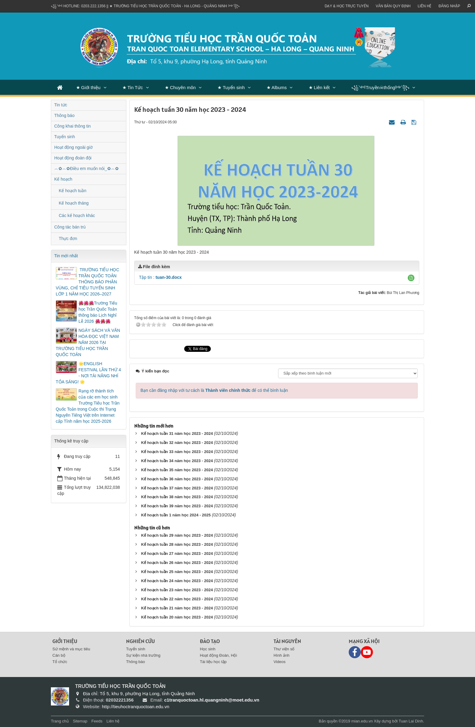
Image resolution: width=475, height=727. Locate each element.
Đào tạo (210, 641)
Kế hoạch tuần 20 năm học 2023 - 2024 (177, 617)
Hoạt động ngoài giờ (73, 147)
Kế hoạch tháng (74, 203)
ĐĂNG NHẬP (449, 6)
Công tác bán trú (70, 227)
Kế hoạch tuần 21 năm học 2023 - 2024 (177, 608)
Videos (280, 661)
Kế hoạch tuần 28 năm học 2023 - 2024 (177, 544)
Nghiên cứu (140, 641)
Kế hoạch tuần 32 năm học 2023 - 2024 (177, 442)
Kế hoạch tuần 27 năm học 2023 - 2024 (177, 553)
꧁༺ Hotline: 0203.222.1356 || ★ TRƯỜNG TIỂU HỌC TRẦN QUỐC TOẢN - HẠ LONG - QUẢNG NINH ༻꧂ (145, 6)
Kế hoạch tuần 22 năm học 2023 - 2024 (177, 599)
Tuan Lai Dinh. (411, 721)
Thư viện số (284, 649)
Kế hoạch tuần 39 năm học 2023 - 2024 (177, 506)
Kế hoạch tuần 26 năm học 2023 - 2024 (177, 562)
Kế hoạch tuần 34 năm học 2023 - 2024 (177, 461)
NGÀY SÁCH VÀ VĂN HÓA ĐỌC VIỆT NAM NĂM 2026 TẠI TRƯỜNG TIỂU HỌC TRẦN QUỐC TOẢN (88, 342)
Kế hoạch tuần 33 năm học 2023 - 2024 (177, 451)
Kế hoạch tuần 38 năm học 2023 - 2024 (177, 497)
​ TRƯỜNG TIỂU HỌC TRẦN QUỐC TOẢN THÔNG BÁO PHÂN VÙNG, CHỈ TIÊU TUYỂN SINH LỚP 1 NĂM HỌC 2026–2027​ (87, 281)
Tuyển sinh (64, 136)
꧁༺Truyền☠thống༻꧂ (380, 87)
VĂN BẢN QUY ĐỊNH (393, 6)
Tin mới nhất (66, 255)
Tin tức (60, 104)
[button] (411, 278)
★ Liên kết (319, 87)
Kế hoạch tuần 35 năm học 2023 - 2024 (177, 470)
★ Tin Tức (132, 87)
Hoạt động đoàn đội (72, 157)
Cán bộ (58, 655)
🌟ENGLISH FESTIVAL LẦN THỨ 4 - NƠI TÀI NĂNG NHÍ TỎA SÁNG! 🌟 (88, 372)
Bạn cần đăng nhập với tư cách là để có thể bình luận (214, 390)
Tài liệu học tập (213, 661)
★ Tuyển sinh (231, 87)
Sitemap (80, 721)
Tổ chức (59, 661)
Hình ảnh (282, 655)
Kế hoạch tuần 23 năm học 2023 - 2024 (177, 590)
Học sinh (207, 649)
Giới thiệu (64, 641)
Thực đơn (68, 238)
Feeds (96, 721)
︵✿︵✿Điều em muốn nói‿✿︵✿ (86, 168)
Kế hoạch (63, 179)
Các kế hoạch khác (77, 215)
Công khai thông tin (72, 126)
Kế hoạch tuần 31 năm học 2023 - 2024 (177, 433)
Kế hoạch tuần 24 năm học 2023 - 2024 (177, 581)
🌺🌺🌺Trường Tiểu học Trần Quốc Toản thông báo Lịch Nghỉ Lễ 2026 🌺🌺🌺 (97, 312)
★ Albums (277, 87)
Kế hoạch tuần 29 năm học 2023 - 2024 (177, 535)
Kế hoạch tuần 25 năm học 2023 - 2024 (177, 571)
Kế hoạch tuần (72, 190)
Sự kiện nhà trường (143, 655)
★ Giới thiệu (88, 87)
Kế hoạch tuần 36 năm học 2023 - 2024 (177, 479)
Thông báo (64, 115)
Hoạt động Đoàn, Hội (218, 655)
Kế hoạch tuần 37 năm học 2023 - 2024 (177, 488)
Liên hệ (425, 6)
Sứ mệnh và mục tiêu (71, 649)
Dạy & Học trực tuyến (347, 6)
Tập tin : (160, 277)
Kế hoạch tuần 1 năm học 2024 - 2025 (176, 515)
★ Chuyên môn (180, 87)
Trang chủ (60, 721)
